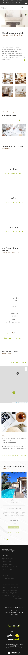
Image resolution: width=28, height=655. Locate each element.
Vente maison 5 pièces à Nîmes (9, 592)
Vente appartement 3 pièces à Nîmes (11, 587)
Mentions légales (9, 647)
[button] (7, 539)
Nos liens (19, 647)
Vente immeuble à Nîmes (8, 563)
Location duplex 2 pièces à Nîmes (10, 600)
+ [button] (26, 368)
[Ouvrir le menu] (26, 7)
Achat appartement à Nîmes (9, 558)
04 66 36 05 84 (14, 610)
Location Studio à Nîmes (8, 569)
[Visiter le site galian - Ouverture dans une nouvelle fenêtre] (10, 635)
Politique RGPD (12, 648)
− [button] (26, 370)
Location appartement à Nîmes (9, 566)
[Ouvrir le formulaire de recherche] (22, 7)
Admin (15, 647)
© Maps (17, 402)
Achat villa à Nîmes (6, 561)
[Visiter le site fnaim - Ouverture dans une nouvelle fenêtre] (17, 635)
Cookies (17, 648)
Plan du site (17, 646)
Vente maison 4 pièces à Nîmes (9, 590)
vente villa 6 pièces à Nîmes (8, 595)
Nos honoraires (11, 646)
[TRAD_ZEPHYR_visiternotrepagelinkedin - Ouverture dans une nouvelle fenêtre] (18, 625)
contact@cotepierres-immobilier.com (14, 612)
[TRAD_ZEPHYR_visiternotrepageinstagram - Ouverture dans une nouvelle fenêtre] (14, 625)
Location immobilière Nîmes (9, 580)
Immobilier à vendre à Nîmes (9, 578)
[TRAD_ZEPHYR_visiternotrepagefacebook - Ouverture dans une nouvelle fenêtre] (9, 625)
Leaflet (13, 402)
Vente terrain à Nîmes (7, 564)
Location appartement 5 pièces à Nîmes (12, 598)
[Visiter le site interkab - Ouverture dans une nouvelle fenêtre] (13, 639)
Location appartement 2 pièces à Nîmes (12, 596)
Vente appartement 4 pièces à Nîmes (11, 589)
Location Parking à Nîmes (8, 570)
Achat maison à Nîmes (7, 559)
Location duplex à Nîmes (8, 567)
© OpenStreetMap (24, 402)
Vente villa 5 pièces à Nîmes (8, 593)
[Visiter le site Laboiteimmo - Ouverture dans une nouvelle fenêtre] (14, 651)
